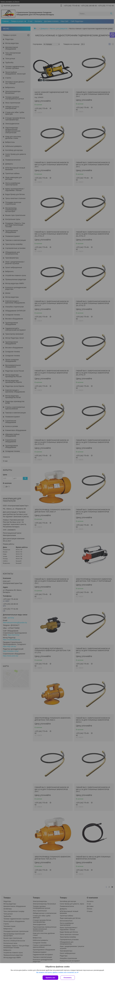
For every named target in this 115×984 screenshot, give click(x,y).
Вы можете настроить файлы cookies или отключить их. (56, 972)
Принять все (50, 977)
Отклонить (68, 977)
